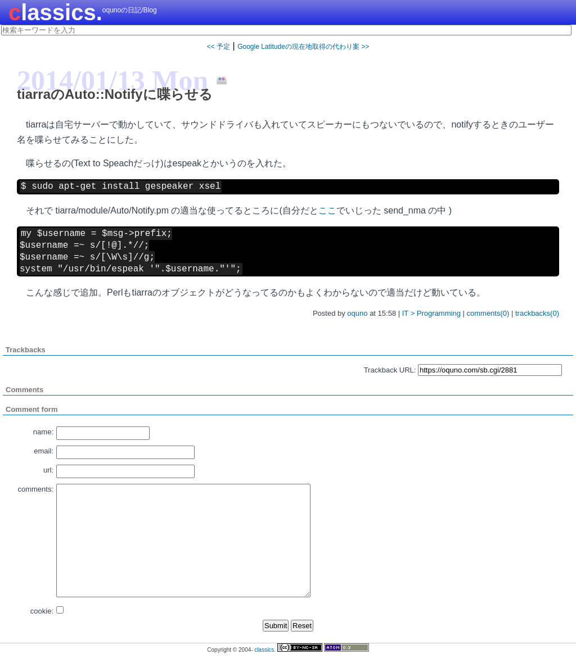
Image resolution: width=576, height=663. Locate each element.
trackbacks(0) (537, 313)
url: (48, 470)
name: (43, 432)
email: (43, 451)
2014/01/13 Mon (112, 80)
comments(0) (488, 313)
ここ (327, 210)
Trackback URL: (390, 370)
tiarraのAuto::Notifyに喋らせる (115, 94)
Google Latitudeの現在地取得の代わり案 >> (303, 47)
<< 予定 (218, 47)
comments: (35, 489)
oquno (357, 313)
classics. (55, 12)
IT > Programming (431, 313)
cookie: (41, 611)
